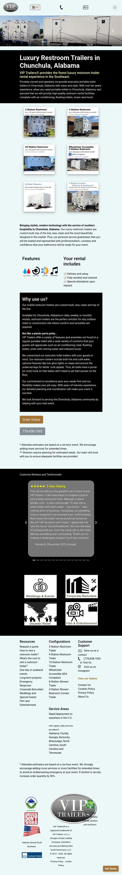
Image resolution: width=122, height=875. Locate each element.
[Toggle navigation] (114, 7)
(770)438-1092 (89, 658)
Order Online (31, 420)
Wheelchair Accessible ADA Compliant (58, 673)
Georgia (53, 737)
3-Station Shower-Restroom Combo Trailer (59, 693)
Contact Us (84, 685)
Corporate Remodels (31, 689)
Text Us (87, 662)
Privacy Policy (86, 692)
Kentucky (64, 737)
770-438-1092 (32, 431)
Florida (64, 733)
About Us (83, 696)
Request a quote (29, 646)
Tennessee (55, 752)
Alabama (54, 733)
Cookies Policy (86, 688)
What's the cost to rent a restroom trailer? (30, 662)
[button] (9, 31)
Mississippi (55, 741)
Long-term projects (31, 677)
